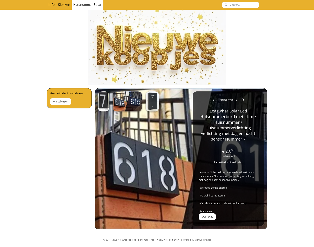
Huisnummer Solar (87, 4)
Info (51, 4)
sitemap (144, 239)
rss (152, 239)
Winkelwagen (60, 101)
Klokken (64, 4)
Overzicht (207, 216)
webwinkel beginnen (168, 239)
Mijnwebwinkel (203, 239)
